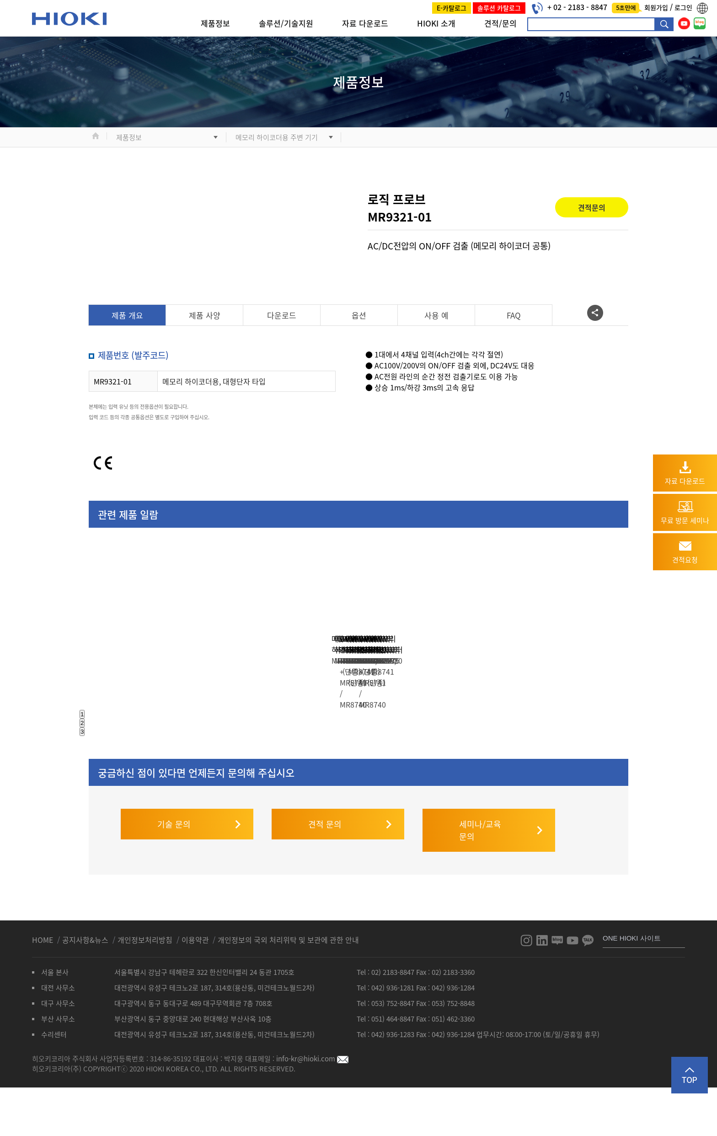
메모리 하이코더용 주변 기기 (276, 137)
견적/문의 (500, 23)
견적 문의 (325, 866)
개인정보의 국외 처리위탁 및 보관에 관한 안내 (288, 981)
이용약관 (195, 981)
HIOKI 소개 (436, 23)
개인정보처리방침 (146, 981)
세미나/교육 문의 (480, 872)
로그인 (683, 7)
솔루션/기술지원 (286, 23)
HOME (43, 981)
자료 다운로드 (365, 23)
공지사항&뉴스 (86, 981)
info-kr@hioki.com (312, 1100)
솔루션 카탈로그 (499, 7)
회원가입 (657, 7)
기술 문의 (174, 866)
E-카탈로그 (451, 7)
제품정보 (215, 23)
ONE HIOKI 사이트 (632, 980)
